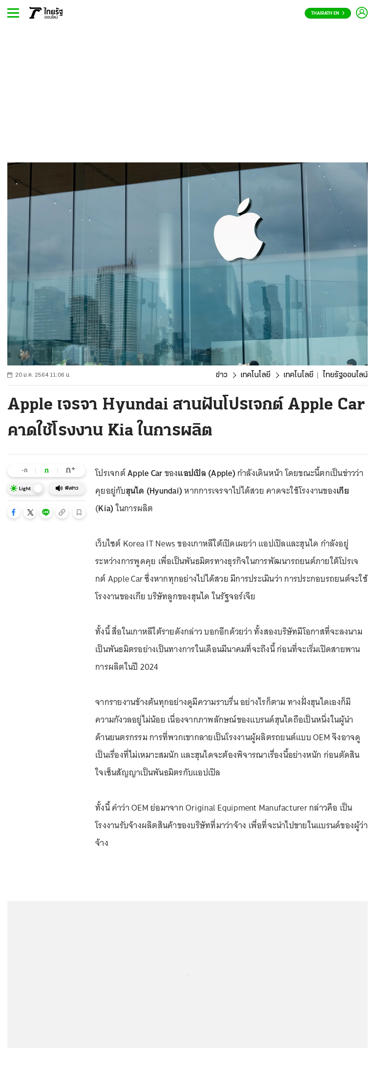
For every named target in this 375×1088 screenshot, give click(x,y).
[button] (13, 512)
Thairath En (328, 13)
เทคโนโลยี (255, 375)
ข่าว (222, 375)
